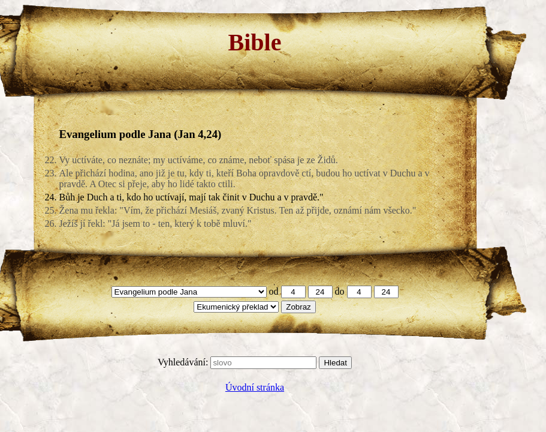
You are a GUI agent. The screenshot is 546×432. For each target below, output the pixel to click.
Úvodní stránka (254, 387)
